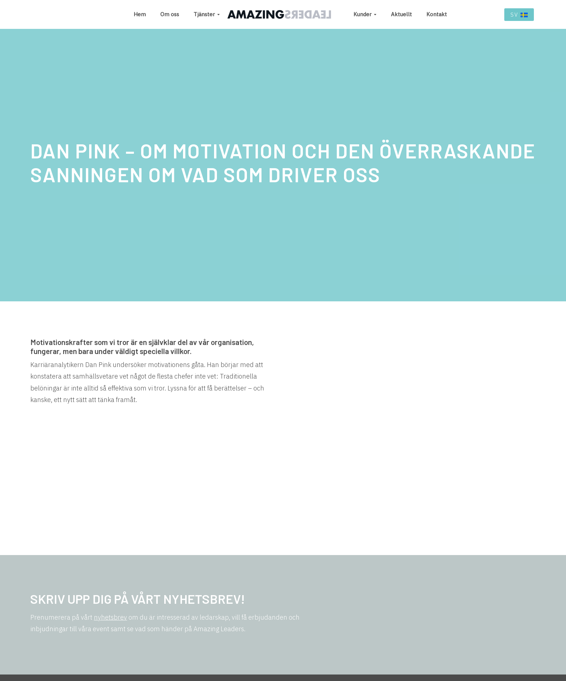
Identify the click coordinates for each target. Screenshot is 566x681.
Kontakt (436, 14)
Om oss (169, 14)
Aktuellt (401, 14)
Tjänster (204, 14)
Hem (140, 14)
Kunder (362, 14)
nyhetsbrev (110, 617)
